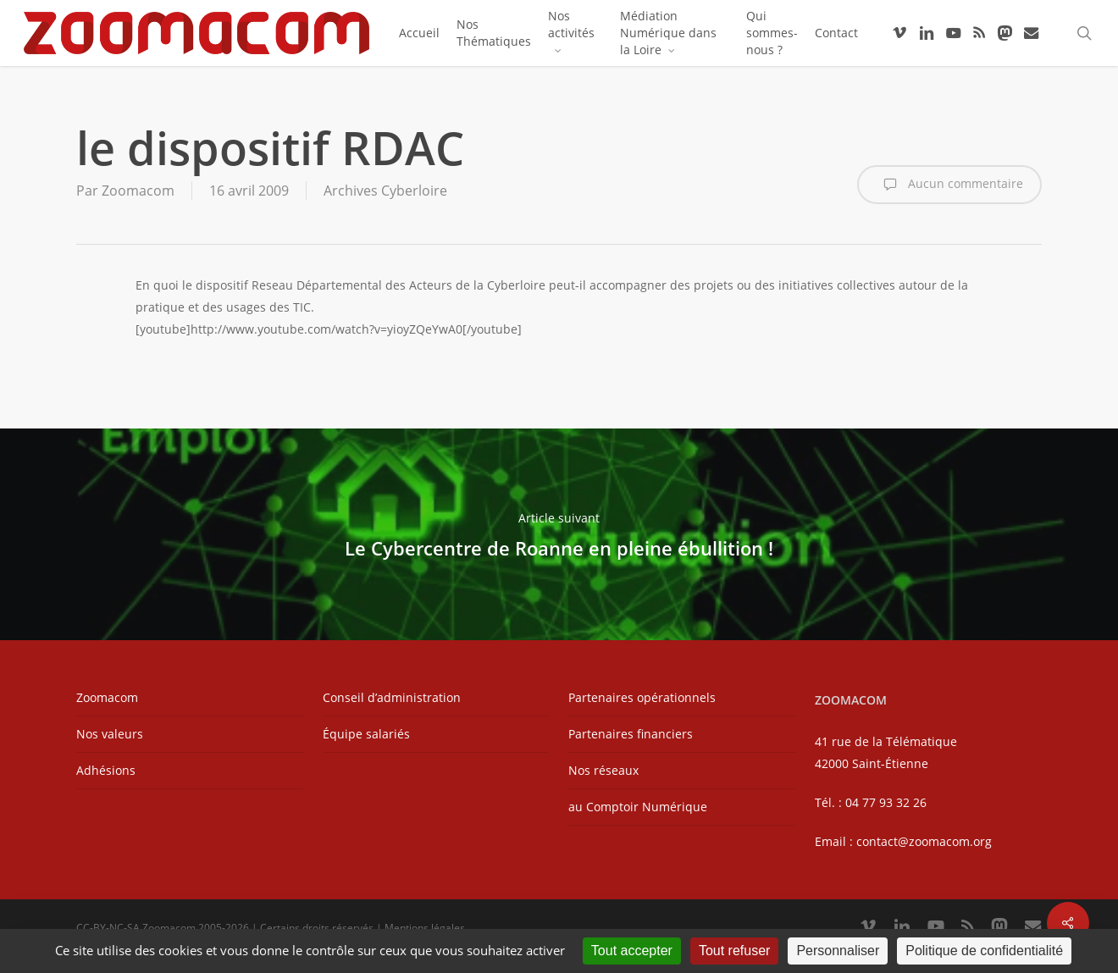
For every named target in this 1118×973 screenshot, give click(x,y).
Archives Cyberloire (385, 190)
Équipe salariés (366, 734)
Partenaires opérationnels (642, 697)
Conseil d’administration (392, 697)
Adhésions (106, 770)
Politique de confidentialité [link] (984, 950)
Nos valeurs (109, 734)
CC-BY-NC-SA (108, 927)
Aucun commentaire (949, 184)
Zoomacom (138, 190)
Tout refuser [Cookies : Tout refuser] (734, 950)
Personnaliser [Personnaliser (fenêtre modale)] (837, 950)
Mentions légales (425, 927)
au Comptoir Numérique (637, 807)
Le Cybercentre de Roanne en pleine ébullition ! (559, 534)
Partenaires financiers (630, 734)
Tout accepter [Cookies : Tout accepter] (631, 950)
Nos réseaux (603, 770)
